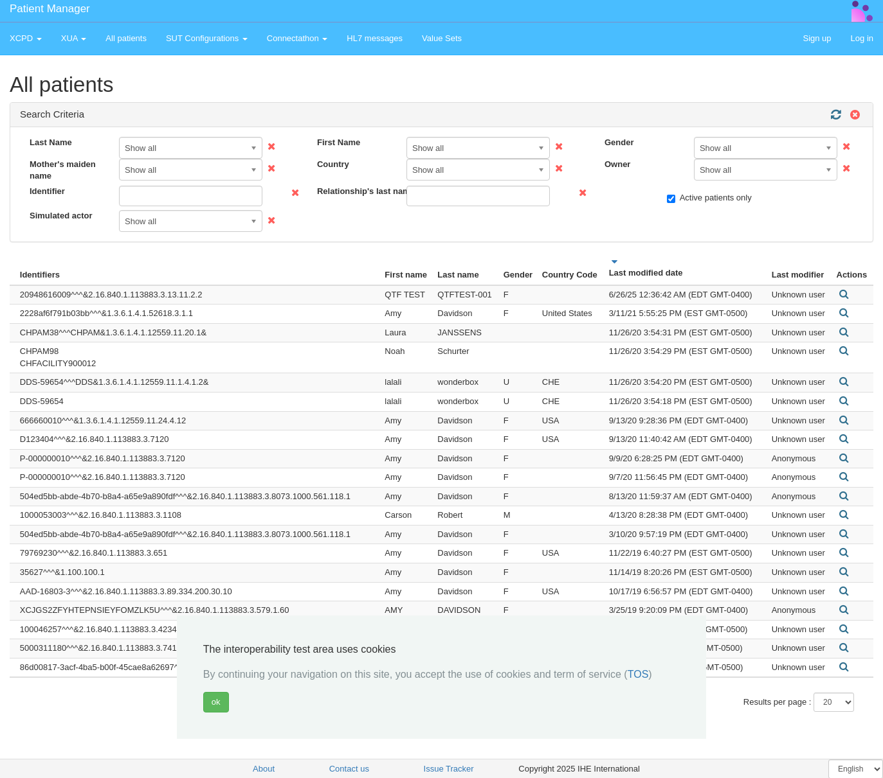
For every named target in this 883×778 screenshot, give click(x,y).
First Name (338, 142)
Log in (862, 38)
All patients (126, 38)
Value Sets (442, 38)
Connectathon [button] (297, 38)
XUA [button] (74, 38)
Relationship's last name (357, 191)
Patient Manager (50, 9)
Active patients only (709, 198)
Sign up (817, 38)
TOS (638, 674)
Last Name (51, 142)
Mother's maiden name (63, 170)
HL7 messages (375, 38)
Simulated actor (61, 215)
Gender (619, 142)
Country (333, 164)
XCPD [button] (26, 38)
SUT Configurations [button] (207, 38)
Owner (617, 164)
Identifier (47, 191)
